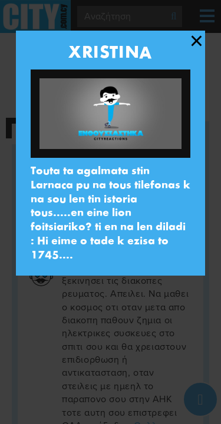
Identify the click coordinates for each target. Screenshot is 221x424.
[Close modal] (196, 41)
